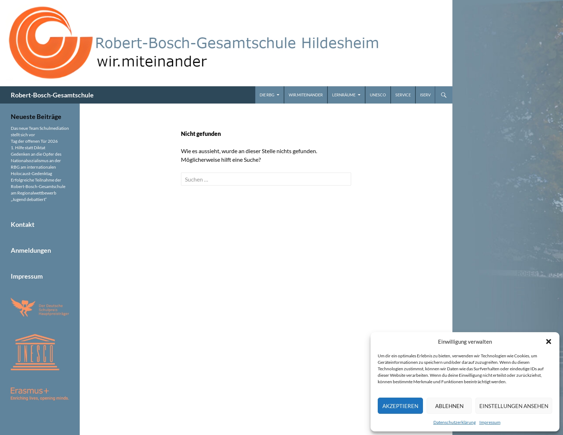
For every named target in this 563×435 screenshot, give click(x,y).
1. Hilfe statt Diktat (28, 147)
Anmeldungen (31, 250)
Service (403, 94)
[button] (548, 341)
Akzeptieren (400, 406)
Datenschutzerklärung (454, 422)
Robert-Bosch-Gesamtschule (52, 95)
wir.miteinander (306, 94)
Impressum (490, 422)
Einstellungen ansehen (513, 406)
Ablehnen (449, 406)
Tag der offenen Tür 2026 (34, 141)
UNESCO (378, 94)
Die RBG (267, 94)
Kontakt (22, 224)
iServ (425, 94)
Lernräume (343, 94)
